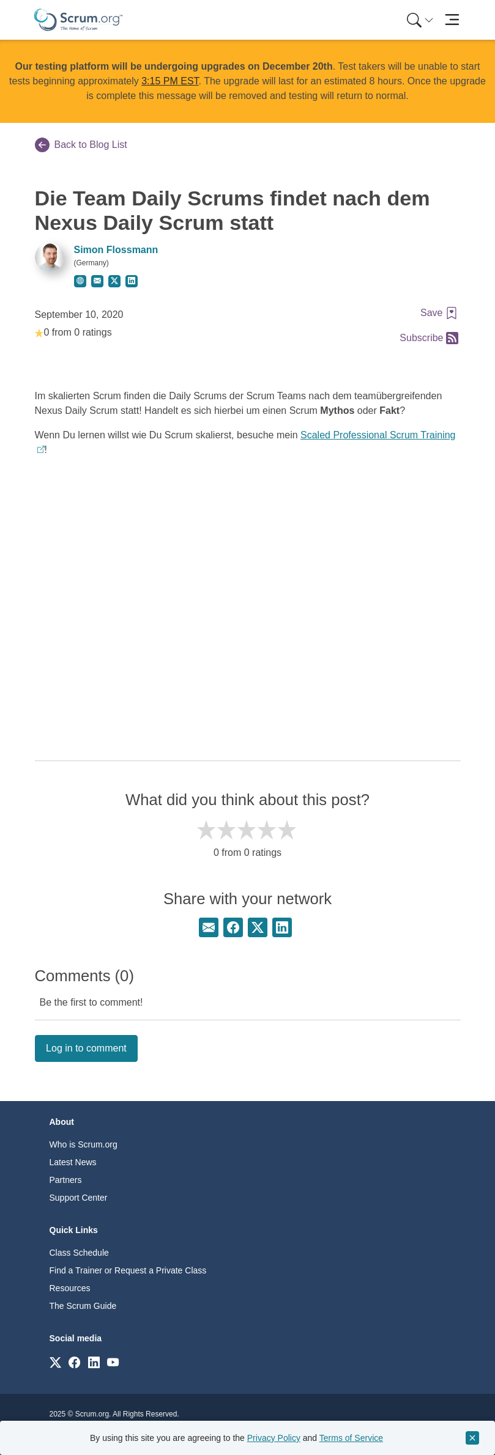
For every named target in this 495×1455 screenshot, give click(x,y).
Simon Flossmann (116, 250)
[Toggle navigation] (452, 20)
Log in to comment (86, 1048)
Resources (70, 1288)
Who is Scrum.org (83, 1144)
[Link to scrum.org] (55, 1362)
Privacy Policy (273, 1438)
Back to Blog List (81, 145)
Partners (66, 1180)
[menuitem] (419, 20)
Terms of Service (351, 1438)
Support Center (79, 1198)
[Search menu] (420, 20)
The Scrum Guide (83, 1306)
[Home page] (78, 20)
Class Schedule (79, 1253)
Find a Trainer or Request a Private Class (128, 1270)
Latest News (73, 1162)
